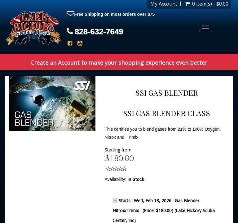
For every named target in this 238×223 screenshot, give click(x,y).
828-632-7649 (99, 31)
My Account (163, 4)
